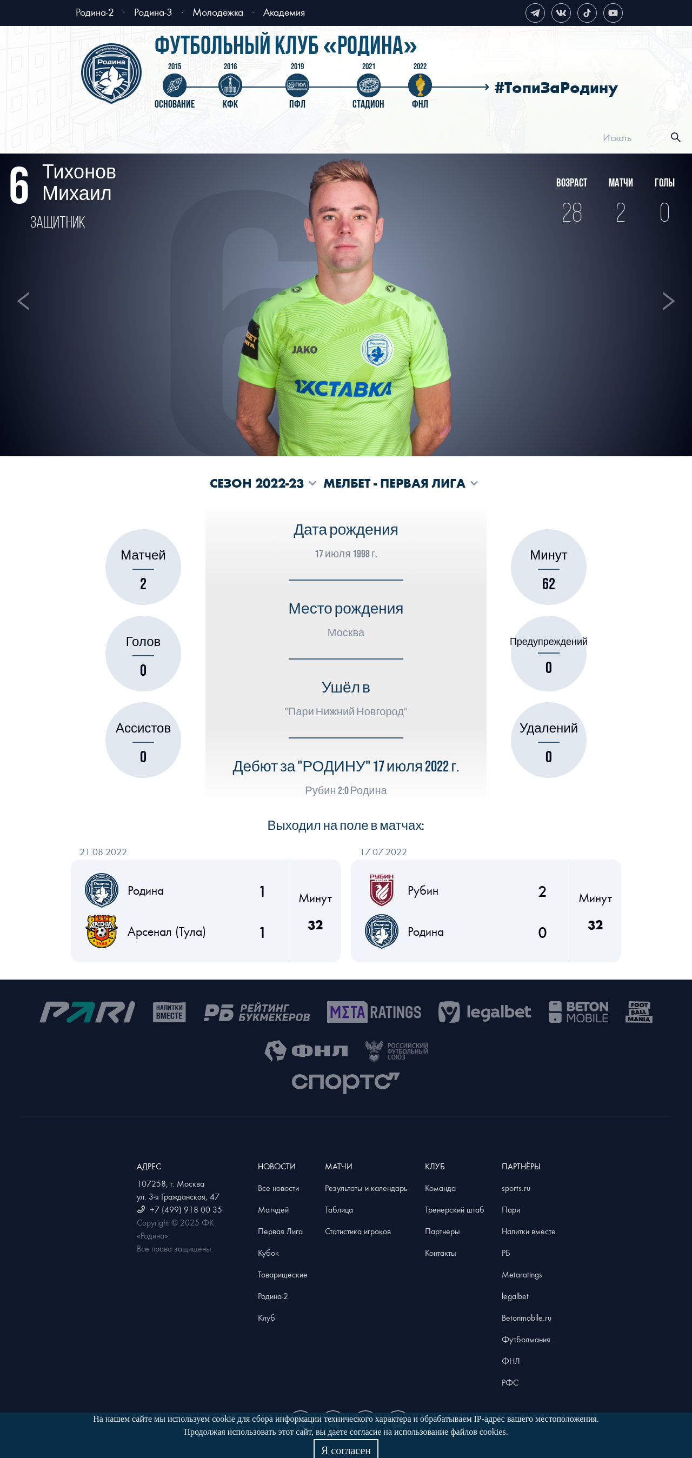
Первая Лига (280, 1231)
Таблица (339, 1209)
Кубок (268, 1252)
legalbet (515, 1295)
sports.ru (516, 1187)
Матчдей (273, 1209)
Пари (511, 1209)
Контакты (440, 1252)
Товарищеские (283, 1274)
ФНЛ (511, 1360)
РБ (506, 1252)
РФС (510, 1382)
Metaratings (522, 1274)
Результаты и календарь (366, 1187)
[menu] (359, 137)
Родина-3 (153, 11)
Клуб (266, 1317)
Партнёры (442, 1231)
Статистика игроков (358, 1231)
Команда (440, 1187)
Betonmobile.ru (526, 1317)
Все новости (278, 1187)
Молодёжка (217, 11)
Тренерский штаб (454, 1209)
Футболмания (526, 1339)
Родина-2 (95, 11)
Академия (284, 11)
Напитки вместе (529, 1231)
